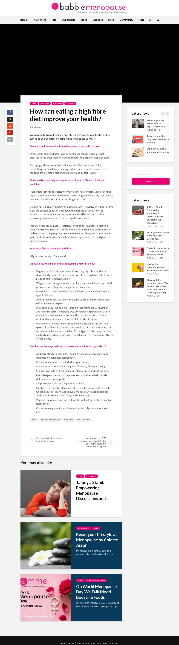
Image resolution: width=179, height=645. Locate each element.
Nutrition (57, 104)
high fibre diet (83, 419)
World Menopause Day (96, 580)
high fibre (68, 419)
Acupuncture (84, 528)
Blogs (84, 19)
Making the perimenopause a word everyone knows (158, 267)
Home (23, 19)
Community (126, 19)
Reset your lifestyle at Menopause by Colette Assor (97, 540)
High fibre (44, 104)
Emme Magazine (94, 638)
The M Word (39, 19)
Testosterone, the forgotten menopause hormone (158, 139)
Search (150, 181)
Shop (111, 19)
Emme (116, 638)
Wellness (98, 19)
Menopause (91, 476)
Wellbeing (70, 104)
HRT (54, 19)
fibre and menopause (50, 419)
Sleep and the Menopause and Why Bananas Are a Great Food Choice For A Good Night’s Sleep (157, 286)
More (141, 19)
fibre (34, 419)
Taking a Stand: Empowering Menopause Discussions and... (92, 490)
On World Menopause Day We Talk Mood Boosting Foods (96, 592)
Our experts (68, 19)
